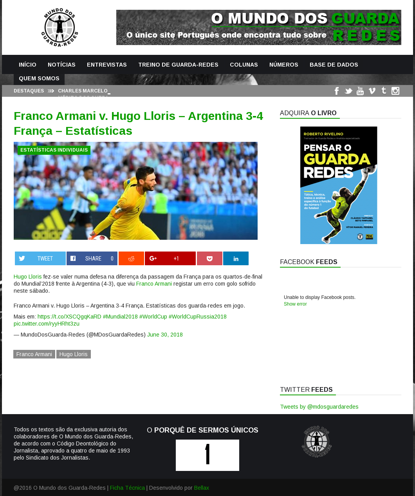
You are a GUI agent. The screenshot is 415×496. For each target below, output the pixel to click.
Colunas (244, 65)
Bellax (201, 488)
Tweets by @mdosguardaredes (319, 407)
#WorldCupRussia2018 (198, 316)
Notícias (62, 65)
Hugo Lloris (28, 276)
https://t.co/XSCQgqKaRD (69, 316)
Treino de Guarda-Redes (178, 65)
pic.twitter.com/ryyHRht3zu (46, 323)
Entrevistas (107, 65)
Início (27, 65)
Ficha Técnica (127, 488)
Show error (295, 304)
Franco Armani (154, 284)
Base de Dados (334, 65)
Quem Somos (39, 78)
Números (283, 65)
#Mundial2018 (120, 316)
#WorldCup (153, 316)
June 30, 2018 (165, 334)
